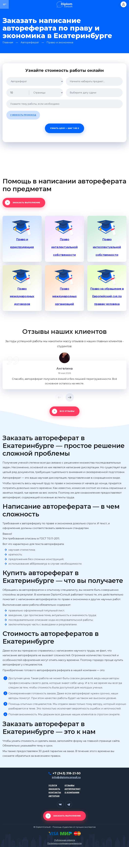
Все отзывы (67, 411)
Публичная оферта (64, 840)
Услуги (53, 785)
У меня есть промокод (23, 115)
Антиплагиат (72, 789)
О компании (71, 792)
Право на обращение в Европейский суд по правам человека (107, 296)
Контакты (55, 792)
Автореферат (30, 42)
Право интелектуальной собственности (64, 247)
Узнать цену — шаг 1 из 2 (64, 128)
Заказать (54, 789)
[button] (4, 4)
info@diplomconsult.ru (66, 777)
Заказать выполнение (26, 202)
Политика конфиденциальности (64, 843)
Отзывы (69, 785)
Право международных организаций (64, 296)
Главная (8, 42)
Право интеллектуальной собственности (107, 247)
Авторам (54, 796)
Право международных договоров (22, 296)
